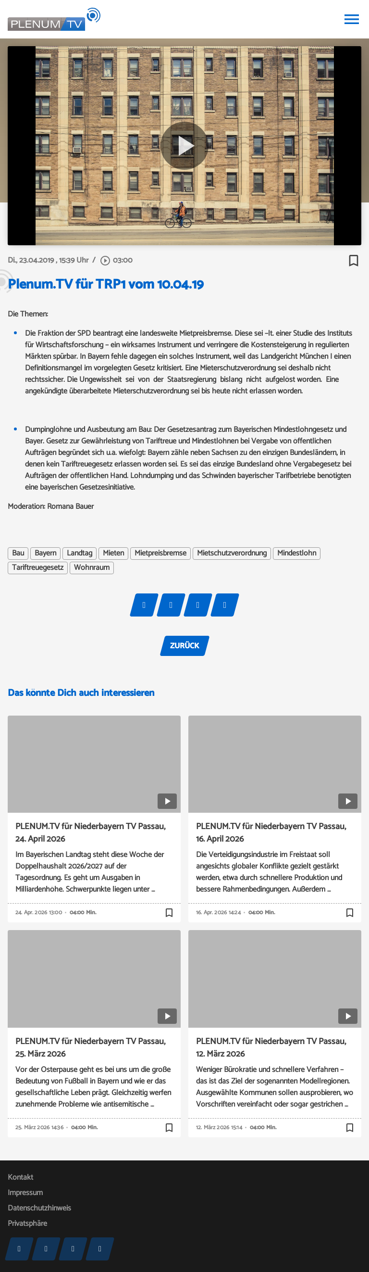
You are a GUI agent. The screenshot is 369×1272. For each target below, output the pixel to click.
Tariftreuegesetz (37, 568)
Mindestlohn (296, 553)
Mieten (113, 553)
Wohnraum (92, 568)
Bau (18, 553)
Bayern (45, 553)
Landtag (79, 553)
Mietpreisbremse (160, 553)
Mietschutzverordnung (232, 553)
